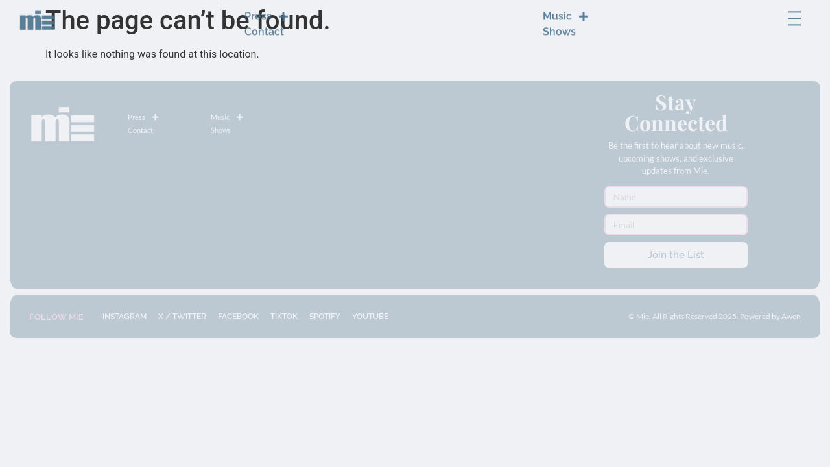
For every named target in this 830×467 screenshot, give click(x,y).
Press (266, 8)
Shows (559, 24)
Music (566, 8)
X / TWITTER (182, 316)
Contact (264, 24)
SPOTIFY (324, 316)
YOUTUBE (370, 316)
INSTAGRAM (124, 316)
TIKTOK (284, 316)
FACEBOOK (238, 316)
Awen (791, 316)
